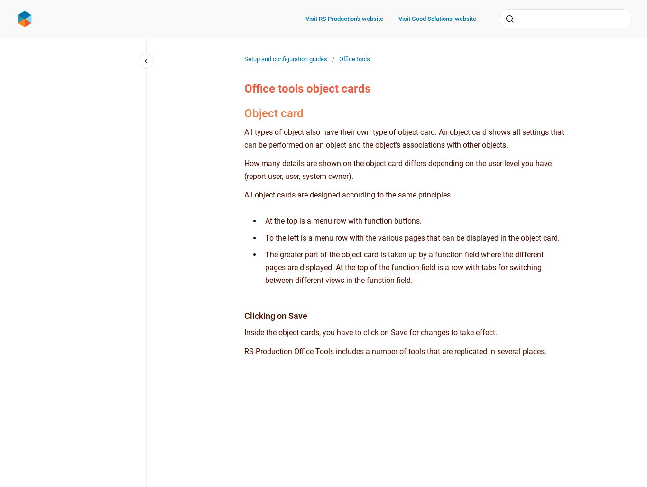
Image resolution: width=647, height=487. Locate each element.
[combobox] (565, 19)
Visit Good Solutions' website (437, 18)
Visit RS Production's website (344, 18)
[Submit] (510, 19)
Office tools (354, 59)
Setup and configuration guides (285, 59)
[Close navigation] (146, 61)
